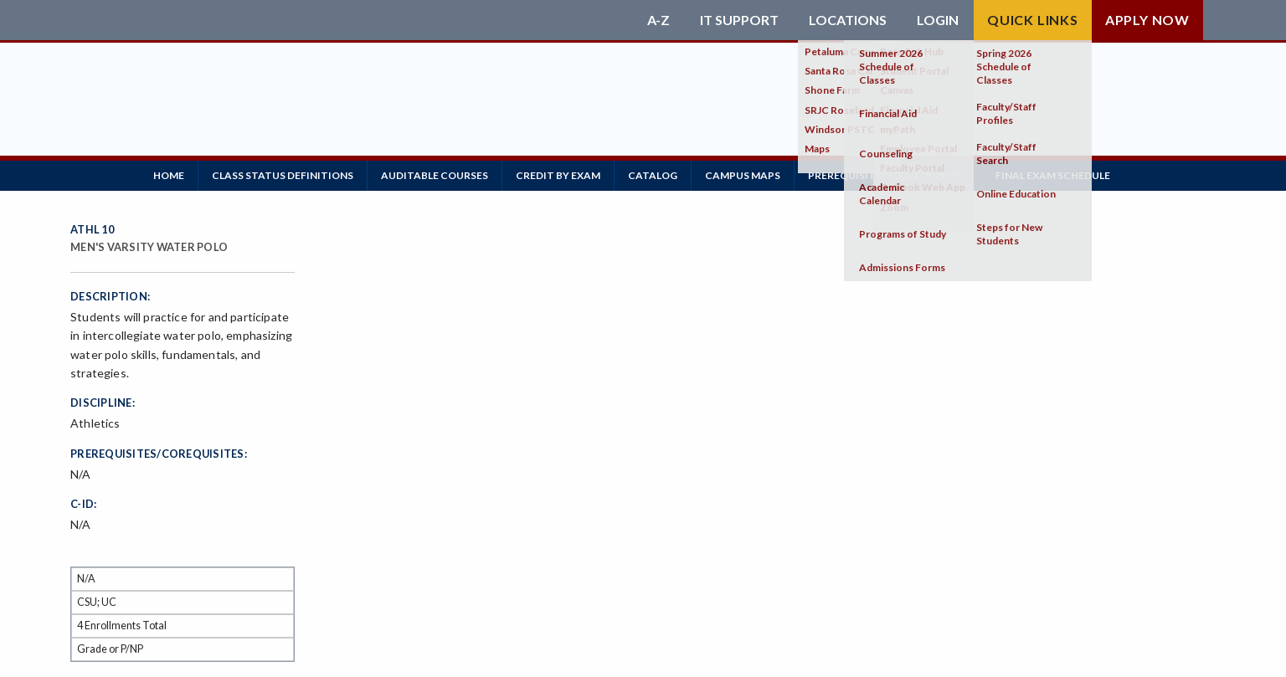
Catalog (652, 175)
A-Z (658, 20)
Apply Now (1147, 20)
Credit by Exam (558, 175)
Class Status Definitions (282, 175)
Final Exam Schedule (1052, 175)
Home (168, 175)
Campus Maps (742, 175)
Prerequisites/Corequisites (888, 175)
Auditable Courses (434, 175)
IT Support (739, 20)
